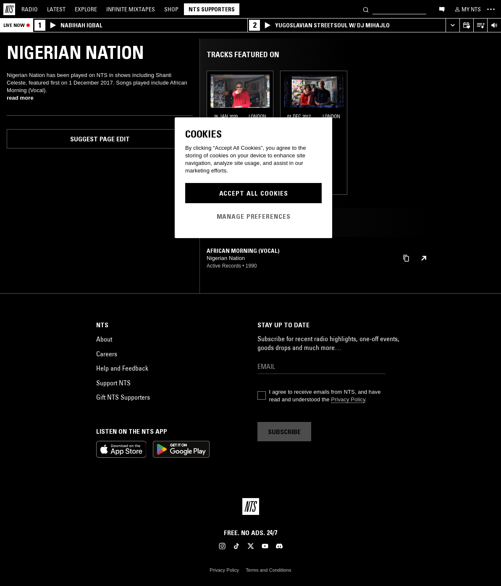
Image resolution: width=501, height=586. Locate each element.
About (104, 339)
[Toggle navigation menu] (491, 9)
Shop (171, 9)
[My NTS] (467, 9)
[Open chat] (442, 9)
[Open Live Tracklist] (480, 25)
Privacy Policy (348, 399)
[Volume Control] (494, 25)
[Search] (365, 9)
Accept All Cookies (253, 193)
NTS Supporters (212, 9)
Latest (56, 9)
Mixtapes (130, 9)
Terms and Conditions (268, 570)
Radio (29, 9)
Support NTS (113, 383)
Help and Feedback (122, 368)
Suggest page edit (100, 139)
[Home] (9, 9)
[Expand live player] (452, 25)
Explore (86, 9)
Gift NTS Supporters (123, 397)
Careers (106, 354)
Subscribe (284, 431)
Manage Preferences (254, 216)
